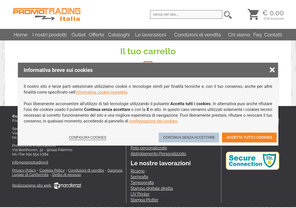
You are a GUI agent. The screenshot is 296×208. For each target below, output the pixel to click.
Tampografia (142, 182)
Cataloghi (119, 35)
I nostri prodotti (49, 35)
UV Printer (140, 194)
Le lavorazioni (150, 35)
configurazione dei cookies (153, 121)
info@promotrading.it (30, 162)
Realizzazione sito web (46, 185)
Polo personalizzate (149, 148)
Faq (257, 35)
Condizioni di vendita (197, 35)
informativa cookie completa (101, 92)
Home (20, 35)
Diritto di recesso (66, 174)
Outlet (79, 35)
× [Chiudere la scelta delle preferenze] (272, 69)
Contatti (273, 35)
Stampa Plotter (145, 200)
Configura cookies (87, 137)
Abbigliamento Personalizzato (158, 153)
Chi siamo (239, 35)
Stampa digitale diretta (152, 188)
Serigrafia (139, 176)
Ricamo (138, 171)
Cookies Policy (51, 170)
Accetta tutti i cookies (249, 137)
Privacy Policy (24, 170)
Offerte (96, 35)
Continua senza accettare (189, 137)
